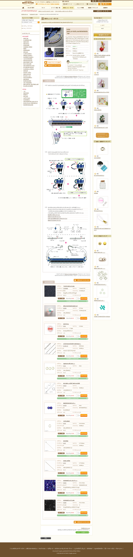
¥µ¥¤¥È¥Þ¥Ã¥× (108, 1)
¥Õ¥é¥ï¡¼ (25, 94)
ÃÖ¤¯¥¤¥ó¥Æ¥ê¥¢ (27, 82)
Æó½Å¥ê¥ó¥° (97, 158)
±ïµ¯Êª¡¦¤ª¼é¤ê (26, 98)
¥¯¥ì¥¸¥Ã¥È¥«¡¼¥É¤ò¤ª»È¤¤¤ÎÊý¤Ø (63, 11)
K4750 (64, 405)
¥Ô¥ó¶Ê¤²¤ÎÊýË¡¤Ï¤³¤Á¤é (54, 215)
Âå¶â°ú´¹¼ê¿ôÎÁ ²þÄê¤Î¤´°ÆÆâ (45, 11)
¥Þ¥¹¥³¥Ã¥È (26, 93)
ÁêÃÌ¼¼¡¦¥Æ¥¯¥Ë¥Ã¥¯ (93, 7)
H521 (64, 326)
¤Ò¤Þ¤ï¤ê (96, 74)
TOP (23, 7)
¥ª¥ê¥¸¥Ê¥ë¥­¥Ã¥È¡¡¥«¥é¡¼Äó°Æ (30, 101)
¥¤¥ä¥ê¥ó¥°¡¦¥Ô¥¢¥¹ (27, 46)
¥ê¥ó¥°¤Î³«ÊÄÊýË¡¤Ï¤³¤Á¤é (54, 220)
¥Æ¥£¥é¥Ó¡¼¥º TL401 (68, 500)
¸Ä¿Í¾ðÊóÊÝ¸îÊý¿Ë (79, 548)
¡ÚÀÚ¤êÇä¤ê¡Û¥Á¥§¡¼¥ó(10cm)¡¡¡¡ (72, 343)
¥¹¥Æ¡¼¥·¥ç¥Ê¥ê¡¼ (27, 77)
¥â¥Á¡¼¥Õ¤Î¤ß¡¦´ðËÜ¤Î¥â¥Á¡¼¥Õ (31, 84)
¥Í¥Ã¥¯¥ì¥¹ (25, 38)
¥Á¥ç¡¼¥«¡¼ (26, 43)
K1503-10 (65, 346)
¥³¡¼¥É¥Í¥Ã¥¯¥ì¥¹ (27, 40)
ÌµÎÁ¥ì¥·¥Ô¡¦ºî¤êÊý (68, 7)
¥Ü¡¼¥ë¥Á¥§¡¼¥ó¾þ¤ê (28, 67)
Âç (107, 11)
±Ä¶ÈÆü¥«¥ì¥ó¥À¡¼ (31, 548)
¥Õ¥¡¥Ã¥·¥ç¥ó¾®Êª (27, 60)
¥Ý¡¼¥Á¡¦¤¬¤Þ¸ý (27, 75)
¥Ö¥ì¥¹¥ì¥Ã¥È (26, 50)
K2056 (64, 308)
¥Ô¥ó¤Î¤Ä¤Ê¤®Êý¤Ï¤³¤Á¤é (54, 216)
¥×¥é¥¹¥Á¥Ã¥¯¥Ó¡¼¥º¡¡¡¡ (100, 284)
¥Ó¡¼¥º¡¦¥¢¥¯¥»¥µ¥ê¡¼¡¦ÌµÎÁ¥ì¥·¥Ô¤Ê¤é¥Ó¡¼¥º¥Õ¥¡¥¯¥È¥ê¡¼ (66, 551)
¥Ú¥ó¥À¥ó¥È (26, 45)
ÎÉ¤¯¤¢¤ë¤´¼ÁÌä (109, 548)
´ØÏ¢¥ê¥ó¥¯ (90, 548)
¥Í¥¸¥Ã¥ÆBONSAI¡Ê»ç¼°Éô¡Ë (101, 92)
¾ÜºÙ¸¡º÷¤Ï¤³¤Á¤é (27, 26)
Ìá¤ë (45, 538)
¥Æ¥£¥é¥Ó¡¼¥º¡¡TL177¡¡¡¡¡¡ (70, 480)
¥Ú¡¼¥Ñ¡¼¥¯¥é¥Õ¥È (28, 86)
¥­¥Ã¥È (43, 7)
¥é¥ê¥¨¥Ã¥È (26, 41)
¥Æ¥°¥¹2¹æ (66, 324)
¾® (103, 11)
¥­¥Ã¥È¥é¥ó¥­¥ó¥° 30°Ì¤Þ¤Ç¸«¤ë (101, 135)
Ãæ (105, 11)
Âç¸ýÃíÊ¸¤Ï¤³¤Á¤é (91, 4)
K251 (64, 366)
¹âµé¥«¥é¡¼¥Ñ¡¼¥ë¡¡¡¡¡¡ (69, 363)
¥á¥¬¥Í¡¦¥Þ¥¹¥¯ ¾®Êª (28, 62)
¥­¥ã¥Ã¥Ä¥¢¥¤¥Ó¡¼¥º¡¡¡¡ (69, 403)
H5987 (64, 502)
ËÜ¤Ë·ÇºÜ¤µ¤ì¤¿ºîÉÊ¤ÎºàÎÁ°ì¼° (30, 103)
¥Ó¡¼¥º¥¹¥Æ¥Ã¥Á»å (99, 175)
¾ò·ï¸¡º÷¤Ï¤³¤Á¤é (27, 28)
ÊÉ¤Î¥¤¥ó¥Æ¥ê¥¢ (27, 80)
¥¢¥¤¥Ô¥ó (65, 441)
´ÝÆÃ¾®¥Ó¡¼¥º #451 (68, 286)
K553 (64, 463)
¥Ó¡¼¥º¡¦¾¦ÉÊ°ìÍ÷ (56, 7)
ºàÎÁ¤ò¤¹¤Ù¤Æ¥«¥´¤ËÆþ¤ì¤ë (71, 76)
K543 (64, 423)
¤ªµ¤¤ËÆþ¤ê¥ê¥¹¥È (80, 4)
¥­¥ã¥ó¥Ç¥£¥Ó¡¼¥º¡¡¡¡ (99, 300)
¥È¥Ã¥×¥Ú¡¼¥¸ (24, 14)
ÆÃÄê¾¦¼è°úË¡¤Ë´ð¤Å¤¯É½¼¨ (63, 548)
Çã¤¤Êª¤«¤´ (105, 4)
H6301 (64, 483)
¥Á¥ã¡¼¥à (25, 70)
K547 (64, 443)
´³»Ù (24, 91)
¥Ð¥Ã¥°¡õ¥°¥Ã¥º (27, 74)
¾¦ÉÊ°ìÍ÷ (94, 1)
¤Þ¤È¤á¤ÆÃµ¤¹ (31, 7)
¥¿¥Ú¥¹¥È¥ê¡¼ (26, 99)
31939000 (65, 288)
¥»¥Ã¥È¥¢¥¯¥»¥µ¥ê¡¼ (28, 57)
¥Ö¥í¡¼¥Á (25, 52)
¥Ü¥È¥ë (96, 193)
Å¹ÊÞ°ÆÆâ (105, 7)
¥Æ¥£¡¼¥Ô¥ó (66, 460)
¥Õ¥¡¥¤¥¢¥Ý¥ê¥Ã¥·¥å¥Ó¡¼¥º (70, 306)
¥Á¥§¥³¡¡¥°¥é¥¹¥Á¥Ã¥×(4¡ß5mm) (102, 316)
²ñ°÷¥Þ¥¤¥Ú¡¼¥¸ (68, 4)
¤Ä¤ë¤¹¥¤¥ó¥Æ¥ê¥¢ (27, 58)
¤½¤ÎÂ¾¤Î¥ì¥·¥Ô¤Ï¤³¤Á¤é (72, 301)
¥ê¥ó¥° (25, 48)
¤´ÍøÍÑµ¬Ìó (50, 548)
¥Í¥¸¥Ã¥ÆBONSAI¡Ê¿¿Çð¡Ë (101, 127)
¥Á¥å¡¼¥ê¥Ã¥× (98, 110)
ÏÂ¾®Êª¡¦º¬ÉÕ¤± (27, 72)
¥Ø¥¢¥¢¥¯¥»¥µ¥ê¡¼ (27, 55)
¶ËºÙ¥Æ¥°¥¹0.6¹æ (98, 211)
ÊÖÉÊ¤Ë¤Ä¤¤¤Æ (85, 528)
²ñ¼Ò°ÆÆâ (42, 548)
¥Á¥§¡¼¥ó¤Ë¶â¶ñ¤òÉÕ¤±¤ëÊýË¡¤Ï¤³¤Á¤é (57, 218)
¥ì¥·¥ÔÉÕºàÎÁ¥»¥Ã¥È (28, 104)
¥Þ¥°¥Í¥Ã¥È (26, 79)
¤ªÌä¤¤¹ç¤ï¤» (100, 1)
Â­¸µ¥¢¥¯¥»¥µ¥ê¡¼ (27, 53)
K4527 (64, 385)
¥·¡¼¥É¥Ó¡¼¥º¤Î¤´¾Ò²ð (17, 548)
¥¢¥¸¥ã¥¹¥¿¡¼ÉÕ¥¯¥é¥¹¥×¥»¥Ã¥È (71, 383)
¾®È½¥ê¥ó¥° (66, 421)
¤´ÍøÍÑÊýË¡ (65, 1)
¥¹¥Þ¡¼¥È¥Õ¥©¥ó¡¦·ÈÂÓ (28, 65)
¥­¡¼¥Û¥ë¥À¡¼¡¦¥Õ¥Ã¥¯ (28, 69)
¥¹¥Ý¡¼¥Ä (25, 96)
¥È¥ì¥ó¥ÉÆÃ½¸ (80, 7)
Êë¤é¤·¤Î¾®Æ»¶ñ (27, 63)
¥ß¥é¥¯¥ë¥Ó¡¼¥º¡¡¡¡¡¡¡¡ (99, 252)
